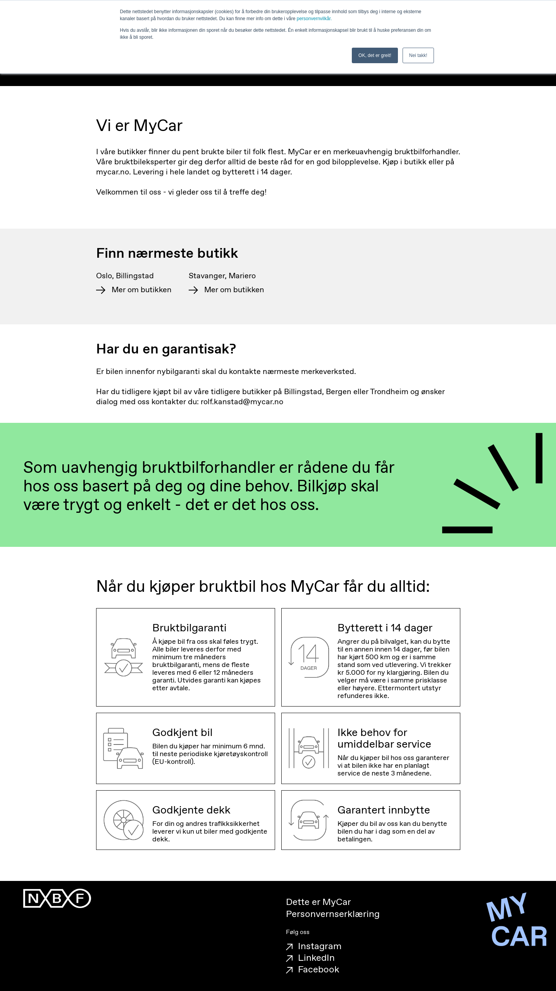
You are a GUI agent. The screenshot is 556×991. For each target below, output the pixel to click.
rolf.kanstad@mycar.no (242, 402)
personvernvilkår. (314, 18)
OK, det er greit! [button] (374, 55)
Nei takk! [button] (418, 55)
